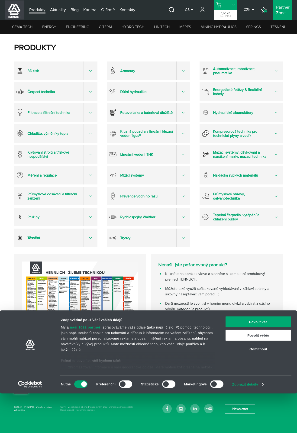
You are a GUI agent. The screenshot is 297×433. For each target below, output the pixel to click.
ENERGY (49, 27)
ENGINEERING (77, 27)
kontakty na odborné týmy (186, 336)
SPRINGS (253, 27)
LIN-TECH (162, 27)
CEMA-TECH (22, 27)
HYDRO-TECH (133, 27)
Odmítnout (258, 389)
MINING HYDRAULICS (218, 27)
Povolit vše (258, 361)
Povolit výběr (258, 375)
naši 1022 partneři (86, 367)
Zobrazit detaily (245, 424)
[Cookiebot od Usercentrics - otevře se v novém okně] (30, 423)
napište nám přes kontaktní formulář (194, 345)
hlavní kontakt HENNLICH (186, 327)
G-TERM (105, 27)
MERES (185, 27)
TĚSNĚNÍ (278, 27)
